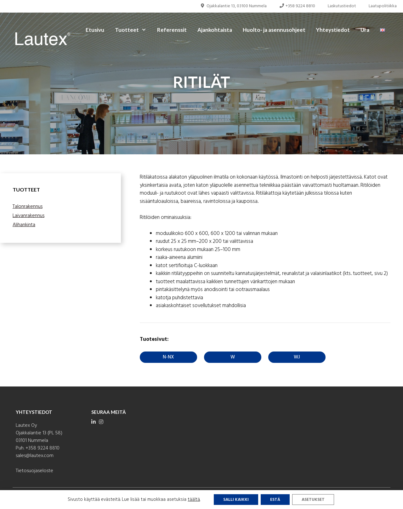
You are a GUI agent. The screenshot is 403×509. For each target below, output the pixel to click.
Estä (275, 499)
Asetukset (313, 499)
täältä (194, 499)
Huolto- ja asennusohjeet (274, 29)
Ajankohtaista (214, 29)
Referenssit (172, 29)
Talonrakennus (28, 207)
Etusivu (95, 29)
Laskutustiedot (342, 6)
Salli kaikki (236, 499)
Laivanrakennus (28, 216)
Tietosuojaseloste (34, 471)
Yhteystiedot (333, 29)
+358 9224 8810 (297, 6)
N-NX (168, 357)
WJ (297, 357)
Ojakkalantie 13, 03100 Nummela (233, 6)
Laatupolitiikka (383, 6)
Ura (364, 29)
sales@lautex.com (35, 456)
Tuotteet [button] (133, 30)
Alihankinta (24, 225)
